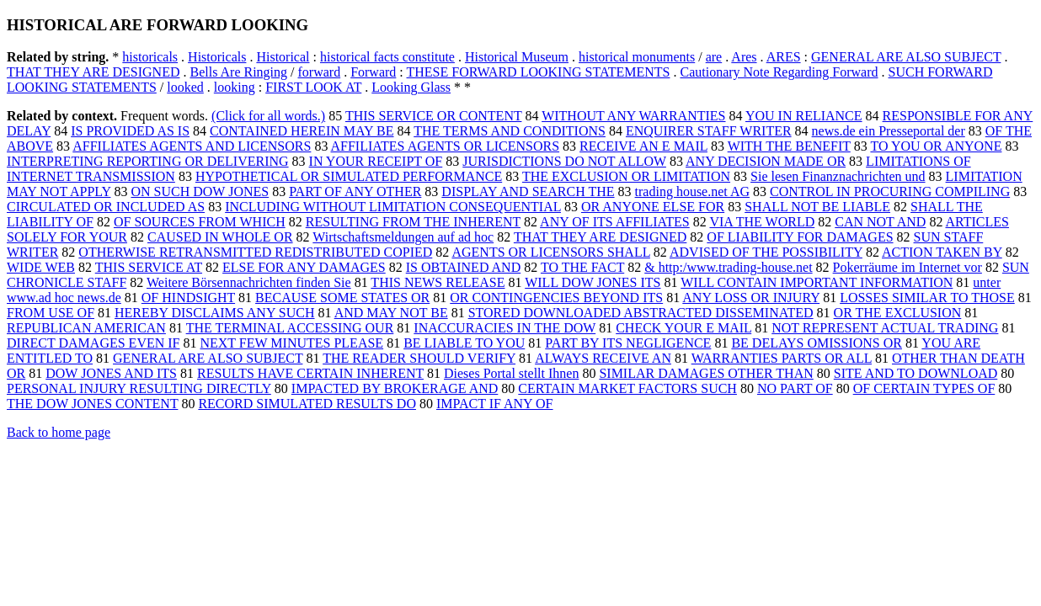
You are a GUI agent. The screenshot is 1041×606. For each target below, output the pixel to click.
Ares (743, 57)
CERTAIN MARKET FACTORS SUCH (627, 388)
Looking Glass (411, 87)
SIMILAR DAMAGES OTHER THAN (706, 373)
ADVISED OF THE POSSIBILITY (766, 252)
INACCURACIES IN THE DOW (504, 328)
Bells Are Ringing (238, 72)
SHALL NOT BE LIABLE (817, 206)
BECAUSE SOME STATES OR (342, 297)
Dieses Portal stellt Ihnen (511, 373)
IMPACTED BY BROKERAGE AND (395, 388)
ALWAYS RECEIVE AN (603, 358)
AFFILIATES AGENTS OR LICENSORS (445, 146)
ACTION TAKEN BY (942, 252)
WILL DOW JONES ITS (592, 282)
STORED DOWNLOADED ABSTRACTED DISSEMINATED (641, 313)
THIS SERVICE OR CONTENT (433, 116)
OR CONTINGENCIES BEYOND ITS (556, 297)
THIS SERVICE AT (148, 267)
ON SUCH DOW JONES (200, 191)
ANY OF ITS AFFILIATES (615, 222)
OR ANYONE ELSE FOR (652, 206)
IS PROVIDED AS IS (130, 131)
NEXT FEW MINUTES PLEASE (291, 343)
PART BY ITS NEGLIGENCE (628, 343)
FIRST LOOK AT (313, 87)
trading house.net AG (692, 191)
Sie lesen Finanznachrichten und (838, 176)
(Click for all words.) (268, 116)
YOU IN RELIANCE (803, 116)
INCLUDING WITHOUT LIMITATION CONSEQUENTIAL (393, 206)
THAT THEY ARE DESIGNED (93, 72)
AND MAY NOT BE (391, 313)
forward (319, 72)
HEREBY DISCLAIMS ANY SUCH (215, 313)
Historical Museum (517, 57)
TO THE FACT (582, 267)
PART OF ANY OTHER (355, 191)
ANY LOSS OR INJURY (750, 297)
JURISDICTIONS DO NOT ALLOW (564, 161)
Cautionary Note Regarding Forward (779, 72)
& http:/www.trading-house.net (728, 267)
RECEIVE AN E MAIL (643, 146)
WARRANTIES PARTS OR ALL (781, 358)
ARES (783, 57)
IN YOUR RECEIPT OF (376, 161)
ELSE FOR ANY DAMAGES (304, 267)
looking (234, 87)
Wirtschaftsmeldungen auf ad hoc (403, 237)
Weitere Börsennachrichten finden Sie (249, 282)
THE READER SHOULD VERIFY (419, 358)
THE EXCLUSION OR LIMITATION (626, 176)
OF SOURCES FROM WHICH (200, 222)
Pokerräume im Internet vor (907, 267)
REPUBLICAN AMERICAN (86, 328)
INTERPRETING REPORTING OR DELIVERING (148, 161)
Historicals (217, 57)
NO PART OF (795, 388)
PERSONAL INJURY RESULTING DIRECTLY (139, 388)
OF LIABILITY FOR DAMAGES (800, 237)
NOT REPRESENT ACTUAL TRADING (884, 328)
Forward (373, 72)
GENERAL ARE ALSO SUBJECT (906, 57)
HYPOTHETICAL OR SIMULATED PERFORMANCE (348, 176)
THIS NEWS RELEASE (437, 282)
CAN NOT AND (880, 222)
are (714, 57)
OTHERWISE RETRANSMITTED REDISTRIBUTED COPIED (255, 252)
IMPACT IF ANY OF (494, 403)
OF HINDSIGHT (188, 297)
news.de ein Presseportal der (888, 131)
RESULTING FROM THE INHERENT (413, 222)
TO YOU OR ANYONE (935, 146)
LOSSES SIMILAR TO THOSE (927, 297)
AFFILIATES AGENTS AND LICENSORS (191, 146)
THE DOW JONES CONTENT (92, 403)
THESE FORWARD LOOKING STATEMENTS (538, 72)
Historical (282, 57)
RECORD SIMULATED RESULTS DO (307, 403)
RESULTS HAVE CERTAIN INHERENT (310, 373)
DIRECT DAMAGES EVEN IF (93, 343)
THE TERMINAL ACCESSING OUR (290, 328)
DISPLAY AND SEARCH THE (527, 191)
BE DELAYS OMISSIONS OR (816, 343)
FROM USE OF (50, 313)
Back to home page (58, 432)
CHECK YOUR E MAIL (683, 328)
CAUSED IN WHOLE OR (220, 237)
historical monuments (637, 57)
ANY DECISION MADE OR (766, 161)
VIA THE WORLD (761, 222)
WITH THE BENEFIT (789, 146)
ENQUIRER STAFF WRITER (709, 131)
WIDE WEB (41, 267)
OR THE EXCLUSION (898, 313)
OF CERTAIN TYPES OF (924, 388)
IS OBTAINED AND (463, 267)
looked (185, 87)
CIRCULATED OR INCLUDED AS (106, 206)
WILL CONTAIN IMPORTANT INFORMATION (817, 282)
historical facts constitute (387, 57)
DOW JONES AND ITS (111, 373)
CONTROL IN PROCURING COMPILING (890, 191)
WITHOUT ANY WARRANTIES (633, 116)
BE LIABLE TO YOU (464, 343)
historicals (150, 57)
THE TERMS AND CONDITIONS (510, 131)
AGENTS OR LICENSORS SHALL (550, 252)
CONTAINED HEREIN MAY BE (301, 131)
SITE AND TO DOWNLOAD (916, 373)
